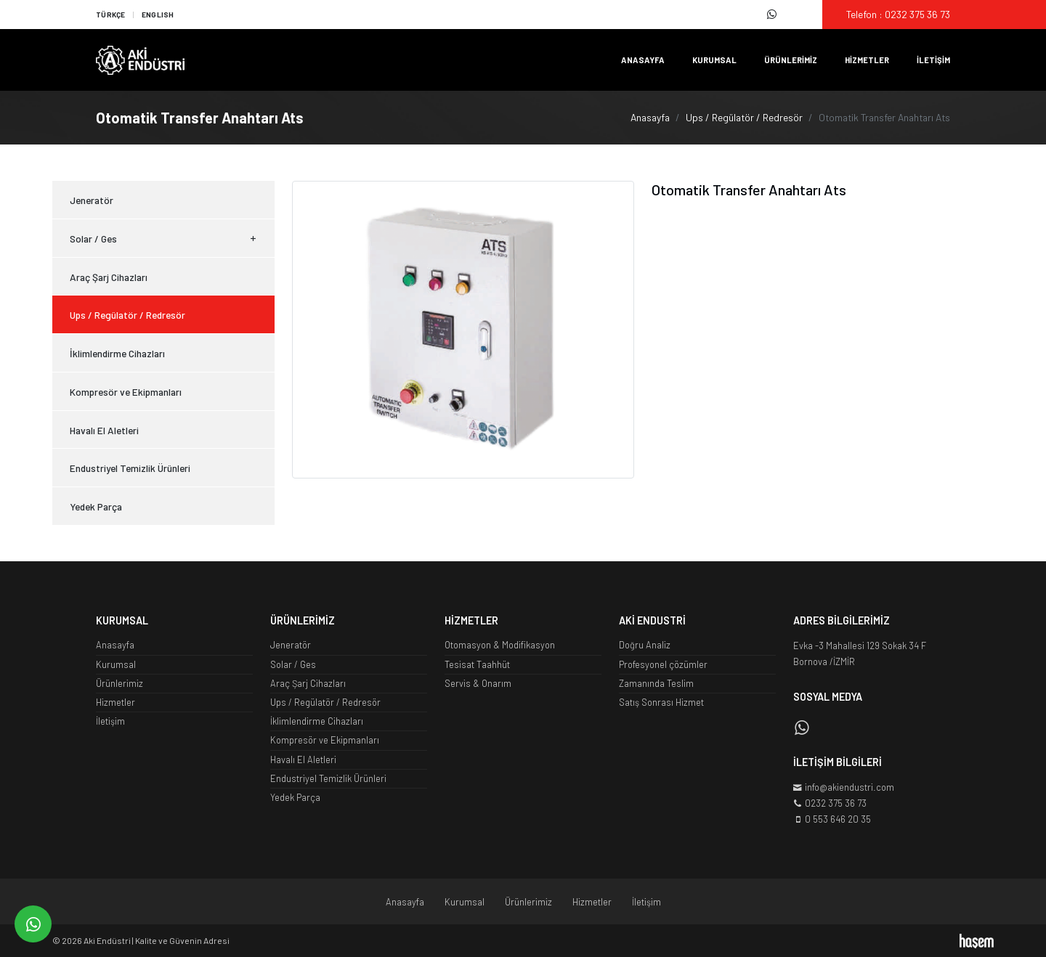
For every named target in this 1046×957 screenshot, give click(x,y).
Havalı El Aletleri (104, 430)
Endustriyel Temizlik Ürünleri (130, 468)
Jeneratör (91, 200)
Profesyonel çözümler (663, 664)
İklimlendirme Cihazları (117, 353)
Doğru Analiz (644, 645)
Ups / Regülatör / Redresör (744, 117)
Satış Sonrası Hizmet (661, 702)
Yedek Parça (96, 506)
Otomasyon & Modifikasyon (500, 645)
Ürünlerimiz (790, 60)
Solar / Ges (163, 239)
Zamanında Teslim (656, 683)
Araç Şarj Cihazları (108, 277)
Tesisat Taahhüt (477, 664)
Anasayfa (643, 60)
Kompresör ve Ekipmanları (126, 392)
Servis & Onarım (478, 683)
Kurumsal (714, 60)
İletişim (933, 60)
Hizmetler (867, 60)
